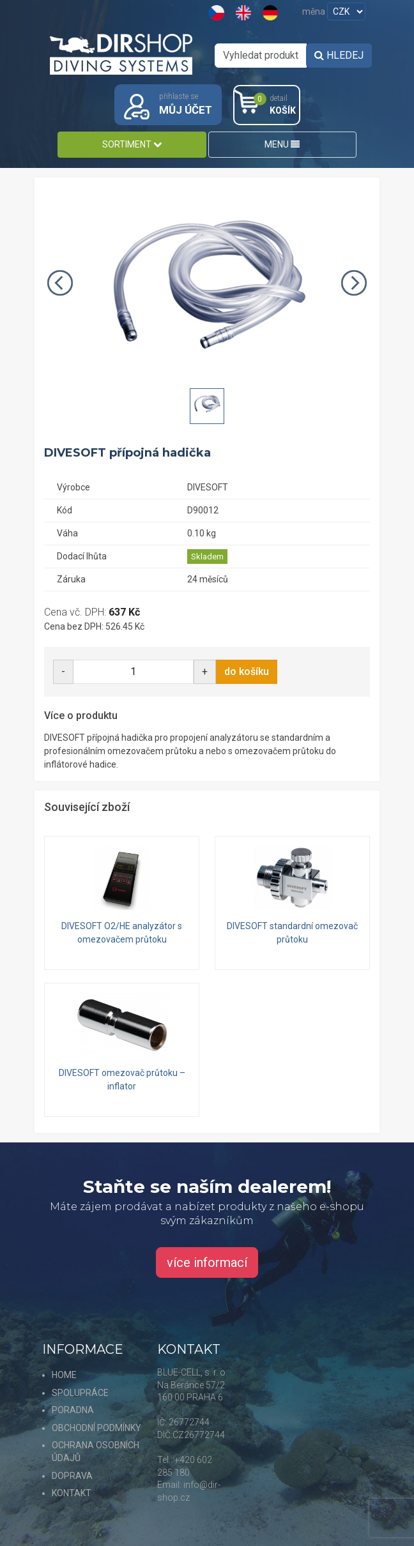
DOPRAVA (72, 1476)
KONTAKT (71, 1493)
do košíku (246, 671)
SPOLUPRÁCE (80, 1393)
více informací (207, 1262)
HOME (64, 1375)
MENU (282, 144)
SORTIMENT (132, 144)
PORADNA (73, 1410)
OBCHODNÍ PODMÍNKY (96, 1428)
